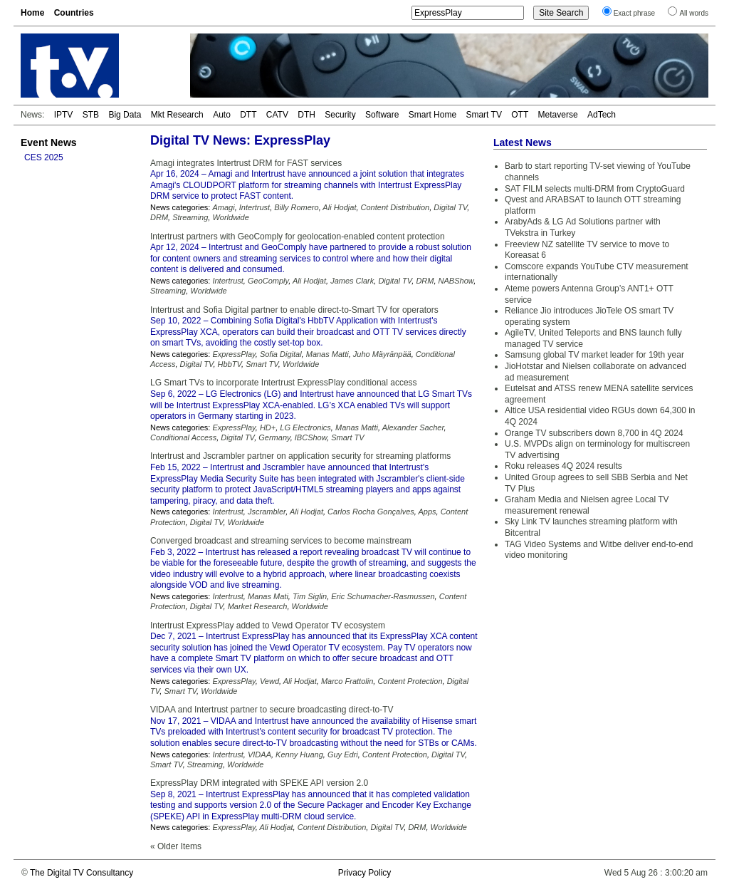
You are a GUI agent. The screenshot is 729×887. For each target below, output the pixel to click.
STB (91, 115)
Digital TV (450, 207)
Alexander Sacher (413, 427)
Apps (427, 511)
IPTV (63, 115)
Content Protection (409, 681)
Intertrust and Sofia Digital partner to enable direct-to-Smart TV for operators (294, 310)
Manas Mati (268, 596)
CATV (277, 115)
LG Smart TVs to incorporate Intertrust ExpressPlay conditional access (283, 383)
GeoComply (268, 280)
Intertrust (254, 207)
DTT (248, 115)
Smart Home (432, 115)
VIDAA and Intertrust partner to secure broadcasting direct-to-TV (272, 710)
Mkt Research (177, 115)
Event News (49, 142)
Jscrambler (266, 511)
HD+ (268, 427)
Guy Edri (342, 754)
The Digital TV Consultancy (81, 873)
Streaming (190, 217)
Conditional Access (183, 437)
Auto (222, 115)
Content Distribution (395, 207)
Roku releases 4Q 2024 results (563, 466)
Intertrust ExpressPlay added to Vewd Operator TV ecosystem (267, 626)
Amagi (223, 207)
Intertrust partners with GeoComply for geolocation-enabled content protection (297, 237)
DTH (306, 115)
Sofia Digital (281, 354)
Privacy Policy (365, 873)
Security (340, 115)
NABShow (456, 280)
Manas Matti (327, 354)
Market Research (258, 606)
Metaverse (558, 115)
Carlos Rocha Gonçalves (370, 511)
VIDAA (259, 754)
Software (382, 115)
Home (32, 13)
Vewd (269, 681)
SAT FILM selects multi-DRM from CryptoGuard (595, 189)
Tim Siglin (310, 596)
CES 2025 (43, 157)
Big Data (124, 115)
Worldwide (230, 217)
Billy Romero (296, 207)
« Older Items (175, 846)
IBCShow (311, 437)
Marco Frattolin (347, 681)
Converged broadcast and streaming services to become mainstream (280, 541)
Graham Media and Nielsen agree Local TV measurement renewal (587, 505)
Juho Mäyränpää (382, 354)
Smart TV (483, 115)
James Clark (352, 280)
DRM (159, 217)
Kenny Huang (299, 754)
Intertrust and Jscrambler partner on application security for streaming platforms (300, 456)
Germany (274, 437)
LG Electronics (305, 427)
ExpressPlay (233, 354)
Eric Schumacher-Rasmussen (382, 596)
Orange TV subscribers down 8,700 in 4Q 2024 (594, 433)
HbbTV (229, 364)
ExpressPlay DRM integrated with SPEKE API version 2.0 (259, 783)
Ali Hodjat (339, 207)
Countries (74, 13)
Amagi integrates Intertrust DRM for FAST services (246, 163)
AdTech (601, 115)
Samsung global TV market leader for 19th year (594, 355)
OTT (519, 115)
